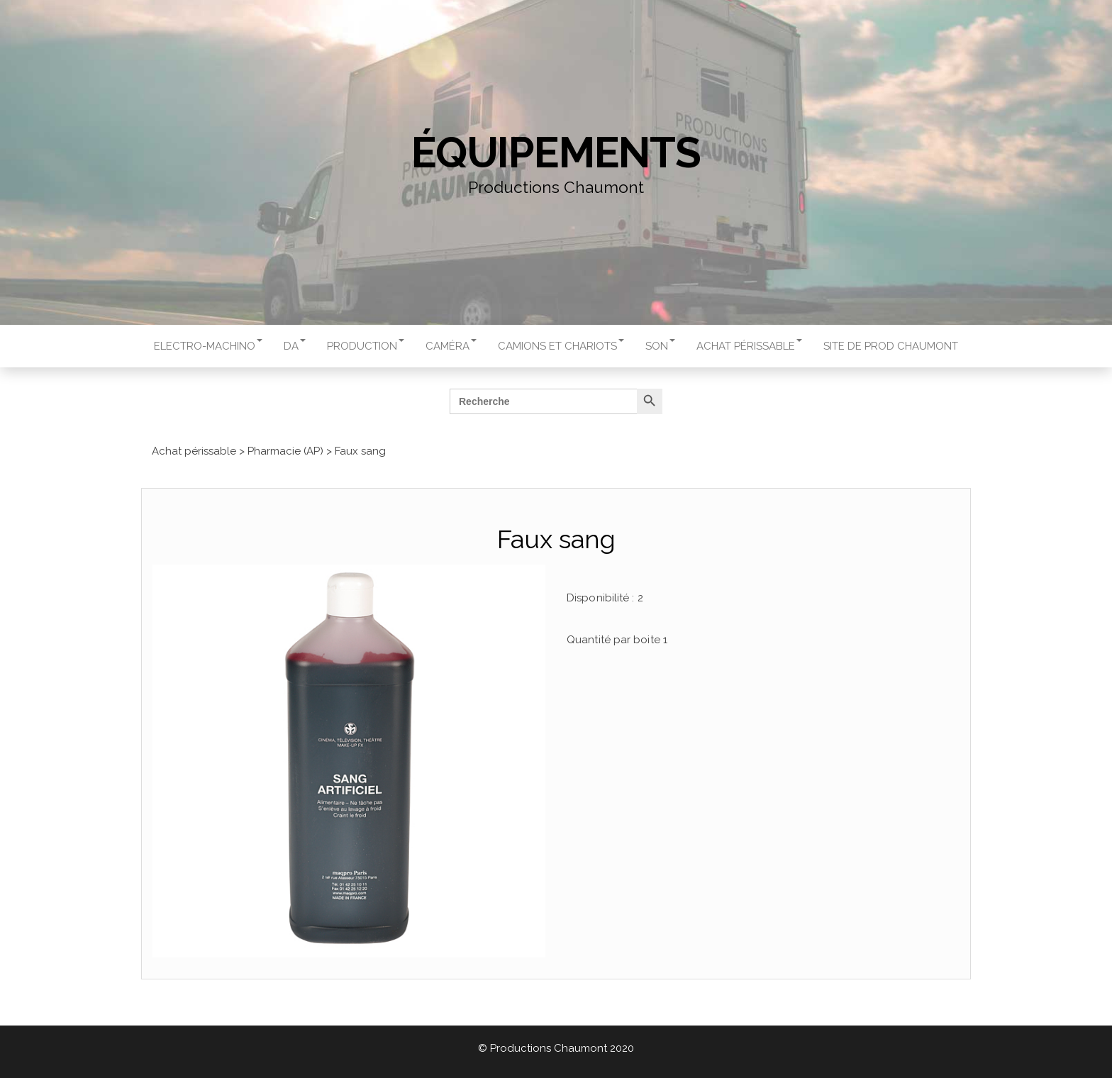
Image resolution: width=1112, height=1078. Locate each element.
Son (660, 345)
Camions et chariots (561, 345)
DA (295, 345)
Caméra (451, 345)
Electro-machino (208, 345)
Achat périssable (749, 345)
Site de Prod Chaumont (890, 346)
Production (365, 345)
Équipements (556, 152)
